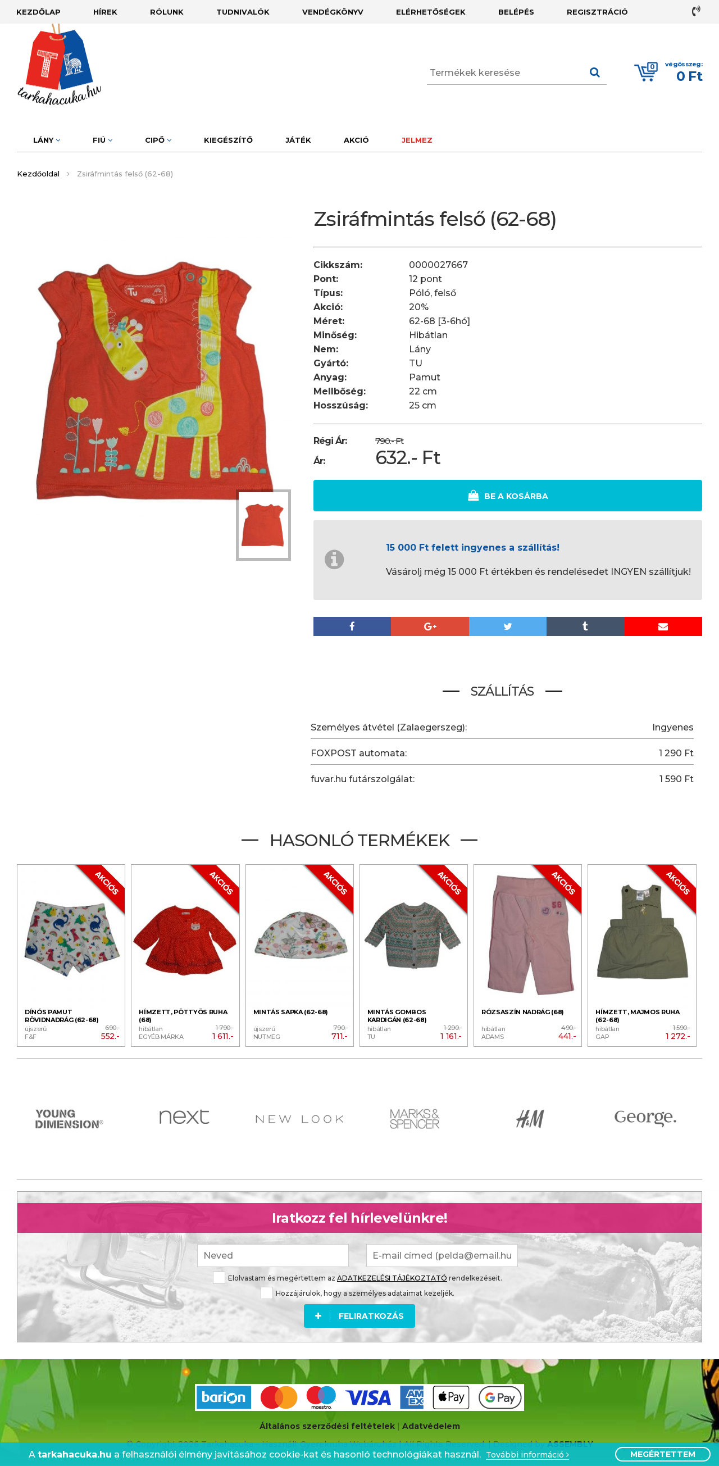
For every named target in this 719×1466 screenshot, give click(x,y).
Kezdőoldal (38, 173)
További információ (527, 1455)
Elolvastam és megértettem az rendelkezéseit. (357, 1278)
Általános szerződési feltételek (327, 1426)
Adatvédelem (431, 1426)
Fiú (102, 139)
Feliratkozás (359, 1316)
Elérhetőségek (431, 11)
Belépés (516, 11)
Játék (298, 139)
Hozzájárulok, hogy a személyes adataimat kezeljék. (357, 1293)
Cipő (158, 139)
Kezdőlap (38, 11)
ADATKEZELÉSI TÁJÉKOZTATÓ (392, 1278)
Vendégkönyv (332, 11)
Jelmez (417, 139)
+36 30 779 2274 (696, 11)
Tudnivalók (243, 11)
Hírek (105, 11)
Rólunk (167, 11)
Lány (46, 139)
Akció (356, 139)
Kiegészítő (228, 139)
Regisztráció (597, 11)
